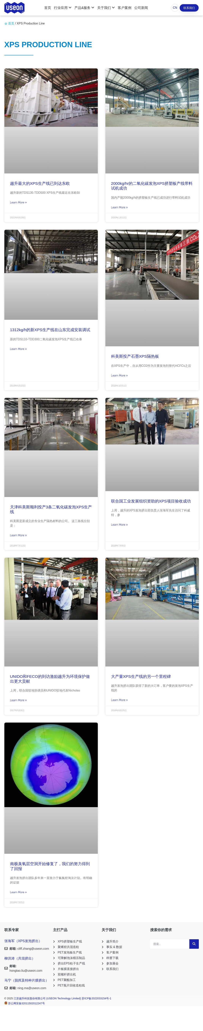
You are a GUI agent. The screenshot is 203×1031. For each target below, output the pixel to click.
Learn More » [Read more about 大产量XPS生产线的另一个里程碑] (119, 700)
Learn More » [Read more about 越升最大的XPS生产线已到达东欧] (18, 202)
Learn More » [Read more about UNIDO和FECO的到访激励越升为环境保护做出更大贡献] (18, 700)
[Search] (194, 944)
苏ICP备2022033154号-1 (96, 998)
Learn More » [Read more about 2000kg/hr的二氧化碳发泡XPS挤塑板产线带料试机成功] (119, 207)
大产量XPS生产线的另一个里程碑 (141, 676)
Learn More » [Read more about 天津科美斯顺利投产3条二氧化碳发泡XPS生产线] (18, 535)
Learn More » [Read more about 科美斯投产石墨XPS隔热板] (119, 375)
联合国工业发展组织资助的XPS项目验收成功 (151, 501)
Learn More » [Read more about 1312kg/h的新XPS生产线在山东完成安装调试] (18, 349)
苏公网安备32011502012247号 (26, 1003)
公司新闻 (141, 8)
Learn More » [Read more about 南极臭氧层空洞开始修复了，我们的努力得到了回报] (18, 892)
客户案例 (124, 8)
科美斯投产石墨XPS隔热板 (135, 356)
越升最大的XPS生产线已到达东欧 (40, 183)
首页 (47, 8)
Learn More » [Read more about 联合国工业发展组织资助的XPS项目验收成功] (119, 524)
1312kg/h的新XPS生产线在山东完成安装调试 (50, 330)
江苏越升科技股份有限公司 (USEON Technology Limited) (48, 998)
